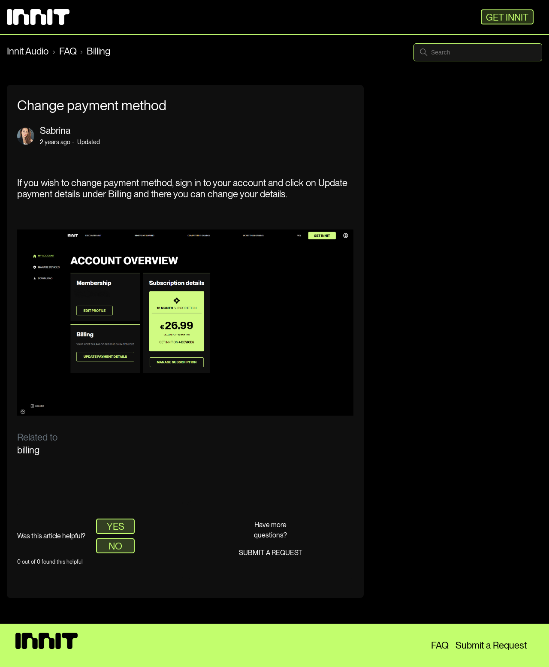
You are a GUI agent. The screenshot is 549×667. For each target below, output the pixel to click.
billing (28, 450)
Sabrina (55, 130)
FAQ (68, 51)
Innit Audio (29, 51)
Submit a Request (491, 645)
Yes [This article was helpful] (115, 526)
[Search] (478, 52)
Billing (98, 51)
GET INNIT (507, 17)
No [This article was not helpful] (115, 546)
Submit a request (270, 553)
